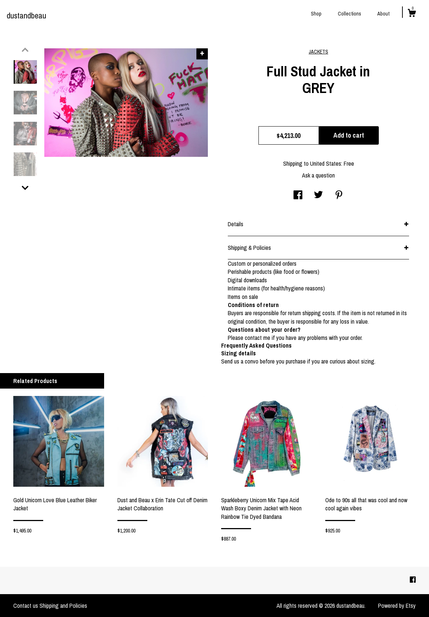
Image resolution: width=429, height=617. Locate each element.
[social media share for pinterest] (338, 196)
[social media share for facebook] (298, 196)
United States (325, 163)
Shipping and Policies (63, 606)
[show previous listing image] (25, 50)
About (383, 13)
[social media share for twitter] (318, 196)
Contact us (25, 606)
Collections (349, 13)
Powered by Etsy (397, 606)
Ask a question (318, 175)
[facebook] (413, 580)
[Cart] (412, 14)
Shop (316, 13)
